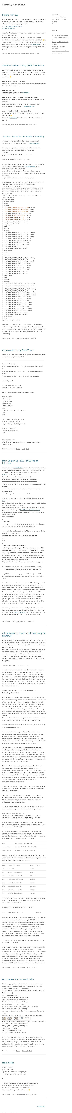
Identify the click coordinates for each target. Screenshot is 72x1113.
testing (18, 124)
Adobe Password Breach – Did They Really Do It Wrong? (23, 631)
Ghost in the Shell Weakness (60, 35)
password (23, 964)
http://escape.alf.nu (8, 28)
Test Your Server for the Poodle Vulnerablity (23, 136)
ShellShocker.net (29, 106)
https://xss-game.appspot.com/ (12, 26)
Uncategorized (20, 1090)
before (4, 473)
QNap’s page (25, 92)
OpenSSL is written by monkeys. (30, 508)
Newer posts (41, 1102)
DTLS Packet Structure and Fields (18, 975)
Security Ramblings (14, 4)
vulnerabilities (18, 466)
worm (22, 124)
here (3, 499)
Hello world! (8, 1058)
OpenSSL (23, 618)
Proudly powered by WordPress (10, 1109)
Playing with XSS (10, 14)
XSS (17, 53)
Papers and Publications (59, 17)
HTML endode (35, 44)
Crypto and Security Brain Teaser (18, 349)
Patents (54, 24)
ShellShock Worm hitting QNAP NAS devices (23, 65)
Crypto (18, 337)
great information (29, 166)
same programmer (20, 609)
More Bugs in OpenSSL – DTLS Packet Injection (20, 460)
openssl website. (34, 143)
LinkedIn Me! (55, 15)
